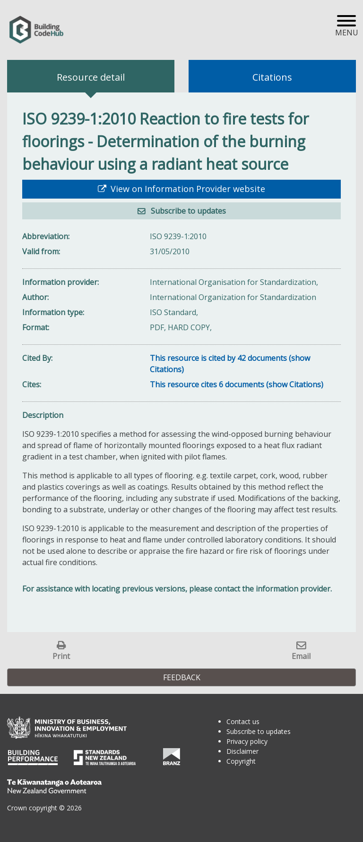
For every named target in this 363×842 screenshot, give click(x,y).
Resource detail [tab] (91, 77)
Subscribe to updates (187, 211)
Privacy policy (247, 741)
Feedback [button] (181, 677)
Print (61, 656)
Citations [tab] (272, 77)
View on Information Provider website (186, 188)
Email (301, 656)
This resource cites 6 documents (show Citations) (236, 384)
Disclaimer (242, 751)
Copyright (241, 761)
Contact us (242, 721)
